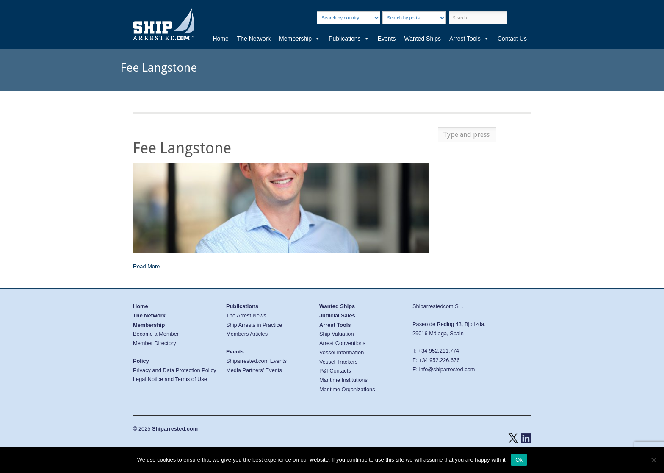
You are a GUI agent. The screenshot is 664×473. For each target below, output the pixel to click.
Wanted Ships (422, 38)
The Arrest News (246, 315)
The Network (254, 38)
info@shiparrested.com (447, 369)
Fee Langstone (182, 148)
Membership (299, 38)
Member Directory (154, 343)
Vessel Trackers (338, 362)
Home (220, 38)
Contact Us (512, 38)
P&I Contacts (335, 370)
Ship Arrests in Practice (254, 325)
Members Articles (247, 334)
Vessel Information (341, 352)
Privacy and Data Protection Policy (174, 370)
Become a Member (156, 334)
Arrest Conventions (342, 343)
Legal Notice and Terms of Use (170, 379)
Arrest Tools (469, 38)
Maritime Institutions (343, 380)
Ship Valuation (336, 334)
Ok (519, 459)
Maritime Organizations (347, 389)
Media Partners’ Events (254, 370)
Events (387, 38)
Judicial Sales (337, 315)
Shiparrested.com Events (256, 361)
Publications (349, 38)
